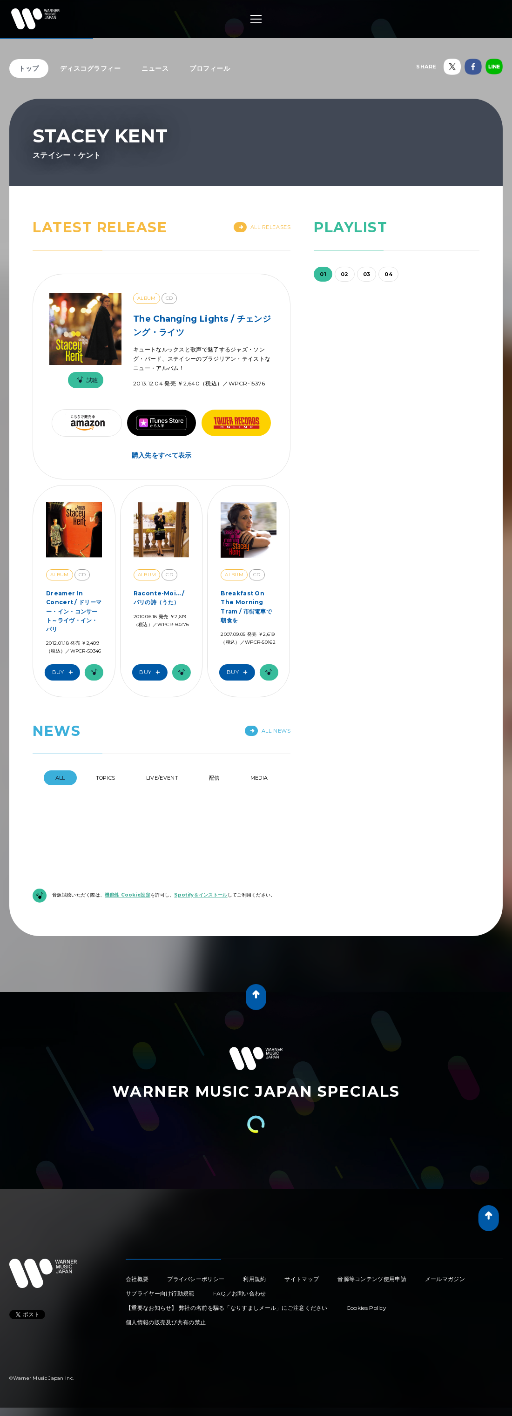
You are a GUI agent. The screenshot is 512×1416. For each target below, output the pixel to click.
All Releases (262, 227)
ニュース (154, 68)
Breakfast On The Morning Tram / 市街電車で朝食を (246, 607)
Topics (105, 778)
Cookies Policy (366, 1307)
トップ (29, 68)
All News (267, 731)
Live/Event (162, 778)
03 (367, 274)
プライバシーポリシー (195, 1278)
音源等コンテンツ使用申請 (371, 1278)
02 (345, 274)
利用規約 (254, 1278)
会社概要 (137, 1278)
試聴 (86, 380)
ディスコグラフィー (90, 68)
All (60, 778)
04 (388, 274)
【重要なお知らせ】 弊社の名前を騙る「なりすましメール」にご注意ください (227, 1307)
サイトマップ (301, 1278)
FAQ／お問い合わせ (239, 1293)
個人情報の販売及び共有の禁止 (166, 1322)
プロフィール (209, 68)
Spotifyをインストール (200, 895)
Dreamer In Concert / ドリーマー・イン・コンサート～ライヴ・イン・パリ (73, 611)
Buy (64, 672)
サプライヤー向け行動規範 (160, 1293)
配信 (214, 778)
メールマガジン (445, 1278)
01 (323, 274)
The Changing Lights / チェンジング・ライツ (202, 325)
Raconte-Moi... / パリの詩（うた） (159, 598)
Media (259, 778)
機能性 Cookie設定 (127, 895)
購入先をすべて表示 (162, 455)
